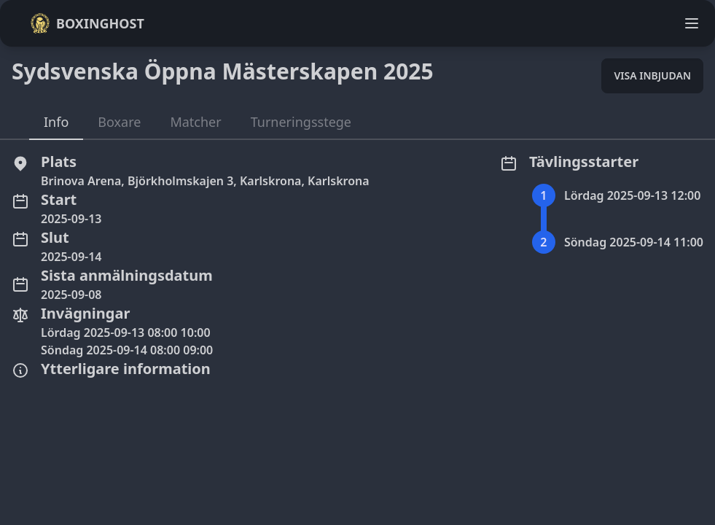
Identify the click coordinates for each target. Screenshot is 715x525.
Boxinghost (87, 23)
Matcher (195, 122)
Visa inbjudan (652, 75)
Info (56, 122)
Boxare (119, 122)
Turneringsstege (301, 122)
